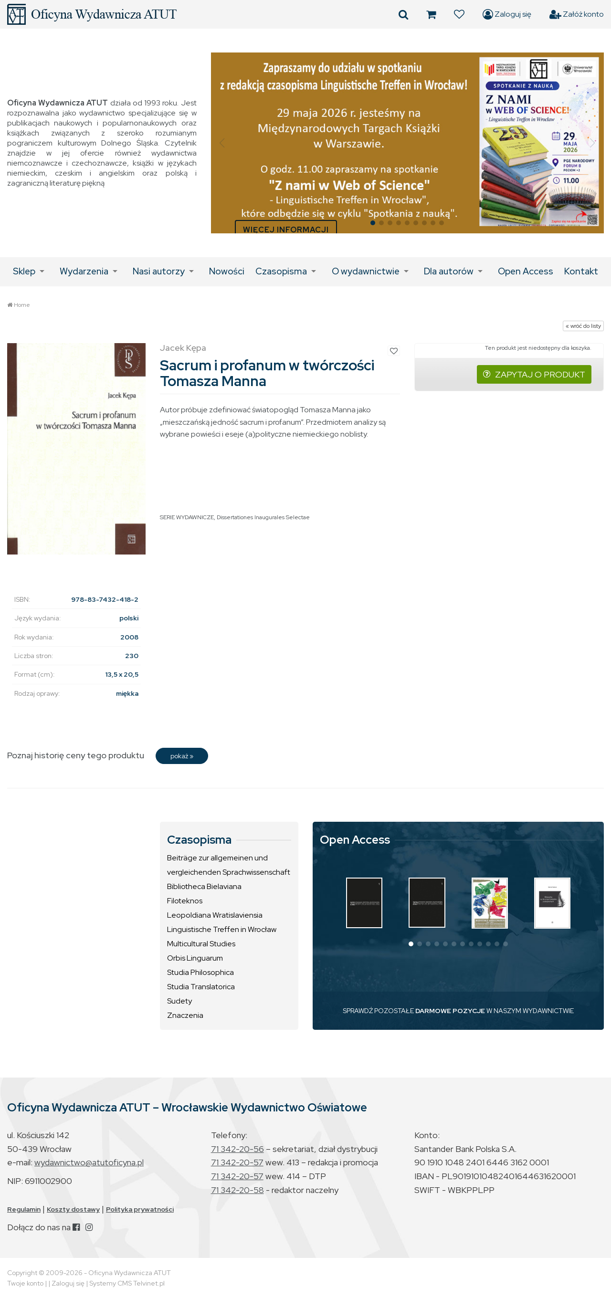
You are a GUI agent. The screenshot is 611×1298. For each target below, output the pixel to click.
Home (22, 305)
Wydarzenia (84, 271)
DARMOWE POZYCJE (450, 1010)
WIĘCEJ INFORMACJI (286, 230)
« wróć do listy (583, 326)
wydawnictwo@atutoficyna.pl (89, 1162)
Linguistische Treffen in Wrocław (221, 929)
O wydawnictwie (366, 271)
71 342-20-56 (237, 1148)
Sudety (179, 1001)
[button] (222, 143)
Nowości (226, 271)
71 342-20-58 (237, 1189)
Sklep (24, 271)
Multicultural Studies (201, 944)
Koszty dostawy (73, 1209)
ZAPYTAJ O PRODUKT (534, 374)
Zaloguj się (507, 14)
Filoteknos (184, 901)
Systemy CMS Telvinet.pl (127, 1283)
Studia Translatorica (201, 987)
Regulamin (24, 1209)
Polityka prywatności (140, 1209)
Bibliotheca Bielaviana (204, 886)
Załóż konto (576, 14)
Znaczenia (185, 1015)
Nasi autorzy (159, 271)
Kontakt (581, 271)
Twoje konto (25, 1283)
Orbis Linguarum (195, 958)
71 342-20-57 (237, 1162)
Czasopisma (281, 271)
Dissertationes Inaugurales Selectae (263, 517)
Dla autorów (449, 271)
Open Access (525, 271)
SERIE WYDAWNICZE (187, 517)
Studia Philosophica (200, 972)
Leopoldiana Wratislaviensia (215, 915)
